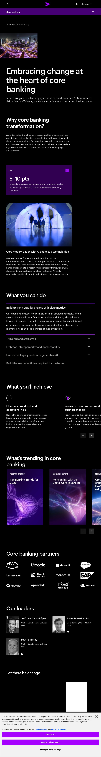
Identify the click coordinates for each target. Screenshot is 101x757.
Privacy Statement (59, 729)
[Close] (97, 716)
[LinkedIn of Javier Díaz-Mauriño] (68, 632)
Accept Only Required (50, 742)
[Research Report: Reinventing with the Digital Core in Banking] (67, 497)
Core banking (13, 11)
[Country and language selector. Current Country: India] (87, 4)
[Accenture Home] (47, 4)
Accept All (50, 734)
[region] (50, 734)
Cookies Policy (41, 729)
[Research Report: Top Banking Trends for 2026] (25, 497)
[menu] (7, 4)
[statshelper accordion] (67, 170)
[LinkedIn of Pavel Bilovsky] (22, 653)
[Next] (91, 435)
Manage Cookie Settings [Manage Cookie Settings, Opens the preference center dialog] (50, 749)
